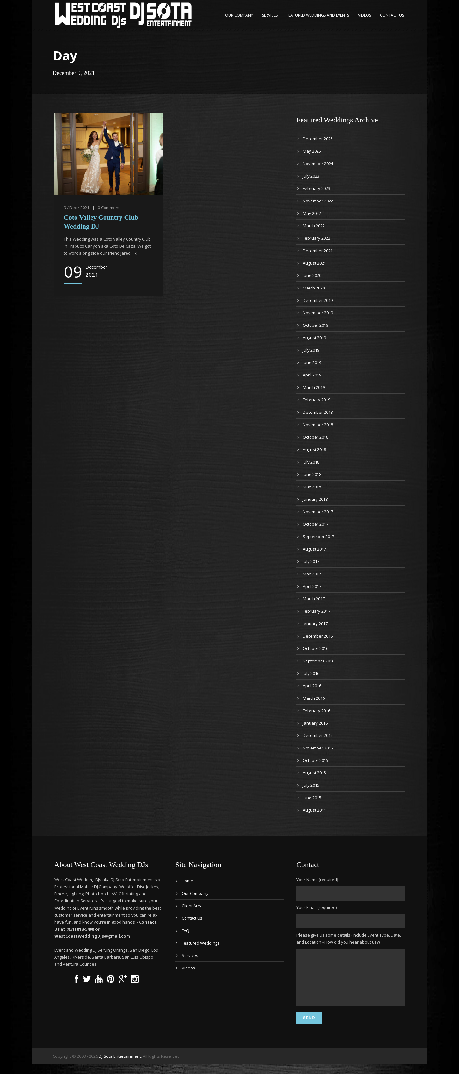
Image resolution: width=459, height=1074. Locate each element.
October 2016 (315, 648)
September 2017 (318, 536)
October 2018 (315, 437)
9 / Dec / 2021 (76, 207)
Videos (364, 15)
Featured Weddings (201, 943)
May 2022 (312, 213)
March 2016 (314, 698)
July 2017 (311, 561)
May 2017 (312, 574)
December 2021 (318, 250)
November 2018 (318, 424)
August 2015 (314, 773)
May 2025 (312, 151)
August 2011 (314, 810)
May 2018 (312, 487)
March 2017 (314, 599)
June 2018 (312, 474)
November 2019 (318, 313)
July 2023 (311, 176)
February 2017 (316, 611)
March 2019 (314, 387)
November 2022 (318, 201)
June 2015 (312, 797)
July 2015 (311, 785)
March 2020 (314, 288)
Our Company (239, 15)
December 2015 (318, 735)
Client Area (192, 906)
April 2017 (312, 586)
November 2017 (318, 512)
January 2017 (315, 623)
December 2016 (318, 636)
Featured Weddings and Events (318, 15)
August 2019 (314, 337)
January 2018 (315, 499)
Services (270, 15)
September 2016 (318, 661)
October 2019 (315, 325)
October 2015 (315, 760)
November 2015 (318, 748)
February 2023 (316, 188)
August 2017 (314, 549)
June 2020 (312, 275)
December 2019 (318, 300)
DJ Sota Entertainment (120, 1066)
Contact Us (392, 15)
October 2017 (315, 524)
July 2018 (311, 462)
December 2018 (318, 412)
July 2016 (311, 673)
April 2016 (312, 686)
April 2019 (312, 375)
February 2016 (316, 710)
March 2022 (314, 226)
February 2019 (316, 400)
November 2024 (318, 163)
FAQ (185, 930)
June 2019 (312, 362)
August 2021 (314, 263)
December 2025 (318, 139)
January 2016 (315, 723)
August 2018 (314, 449)
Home (187, 881)
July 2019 (311, 350)
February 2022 (316, 238)
